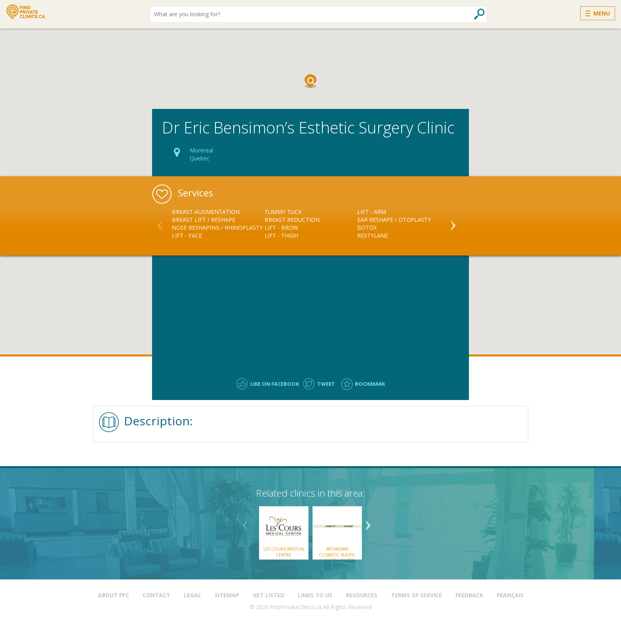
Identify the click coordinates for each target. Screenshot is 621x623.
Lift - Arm (371, 211)
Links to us (315, 595)
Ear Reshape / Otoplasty (394, 219)
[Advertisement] (310, 312)
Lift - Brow (281, 227)
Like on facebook (274, 383)
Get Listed (268, 595)
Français (510, 595)
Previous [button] (160, 222)
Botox (367, 227)
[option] (218, 224)
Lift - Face (187, 235)
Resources (361, 595)
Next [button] (453, 222)
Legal (192, 595)
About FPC (113, 595)
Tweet (326, 383)
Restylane (372, 235)
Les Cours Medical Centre (284, 551)
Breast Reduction (292, 219)
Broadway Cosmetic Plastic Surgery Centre (337, 554)
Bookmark (370, 383)
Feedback (469, 595)
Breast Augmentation (206, 211)
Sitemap (227, 595)
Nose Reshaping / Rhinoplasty (217, 227)
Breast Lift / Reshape (203, 219)
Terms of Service (416, 595)
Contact (156, 595)
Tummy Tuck (283, 211)
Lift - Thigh (281, 235)
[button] (310, 81)
